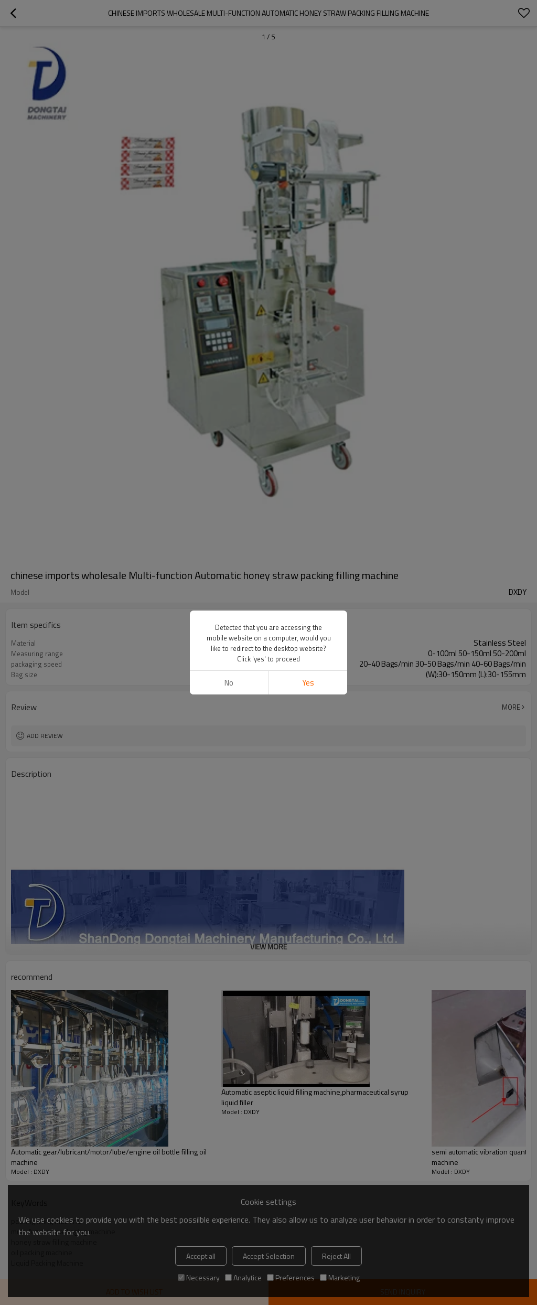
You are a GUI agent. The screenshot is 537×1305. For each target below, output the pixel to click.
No (228, 683)
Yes (308, 683)
